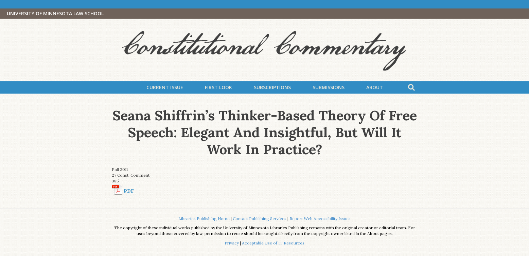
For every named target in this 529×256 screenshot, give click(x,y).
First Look (218, 87)
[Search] (411, 87)
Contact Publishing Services (259, 218)
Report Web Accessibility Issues (320, 218)
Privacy (232, 242)
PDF (129, 191)
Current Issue (164, 87)
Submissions (329, 87)
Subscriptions (272, 87)
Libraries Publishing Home (204, 218)
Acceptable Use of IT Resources (273, 242)
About (374, 87)
